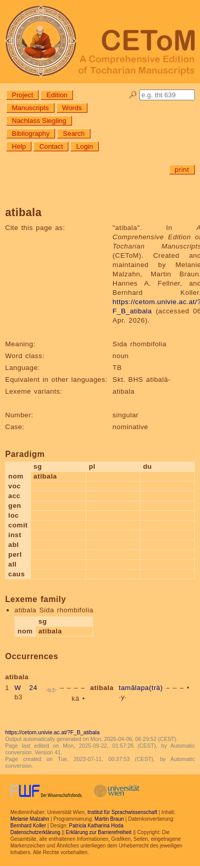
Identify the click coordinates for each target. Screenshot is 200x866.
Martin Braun (109, 819)
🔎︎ (133, 95)
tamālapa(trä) (141, 688)
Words (72, 108)
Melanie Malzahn (29, 819)
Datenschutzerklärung (35, 832)
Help (19, 146)
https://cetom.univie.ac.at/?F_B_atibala (52, 732)
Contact (51, 146)
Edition (56, 95)
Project (22, 95)
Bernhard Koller (28, 825)
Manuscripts (30, 108)
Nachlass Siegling (39, 121)
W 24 (26, 688)
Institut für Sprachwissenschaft (122, 812)
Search (73, 133)
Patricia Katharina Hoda (96, 825)
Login (84, 146)
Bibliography (30, 133)
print (182, 169)
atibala (102, 688)
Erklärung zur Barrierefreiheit (99, 832)
